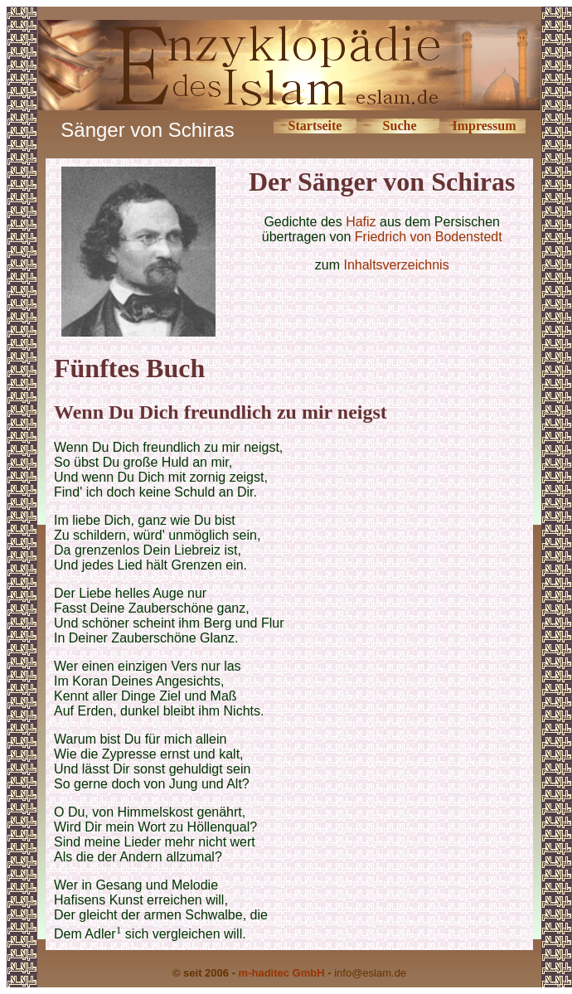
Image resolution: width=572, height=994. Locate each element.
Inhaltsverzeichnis (395, 265)
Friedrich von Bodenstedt (428, 237)
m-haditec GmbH (282, 973)
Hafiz (361, 222)
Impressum (484, 126)
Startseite (315, 126)
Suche (400, 126)
